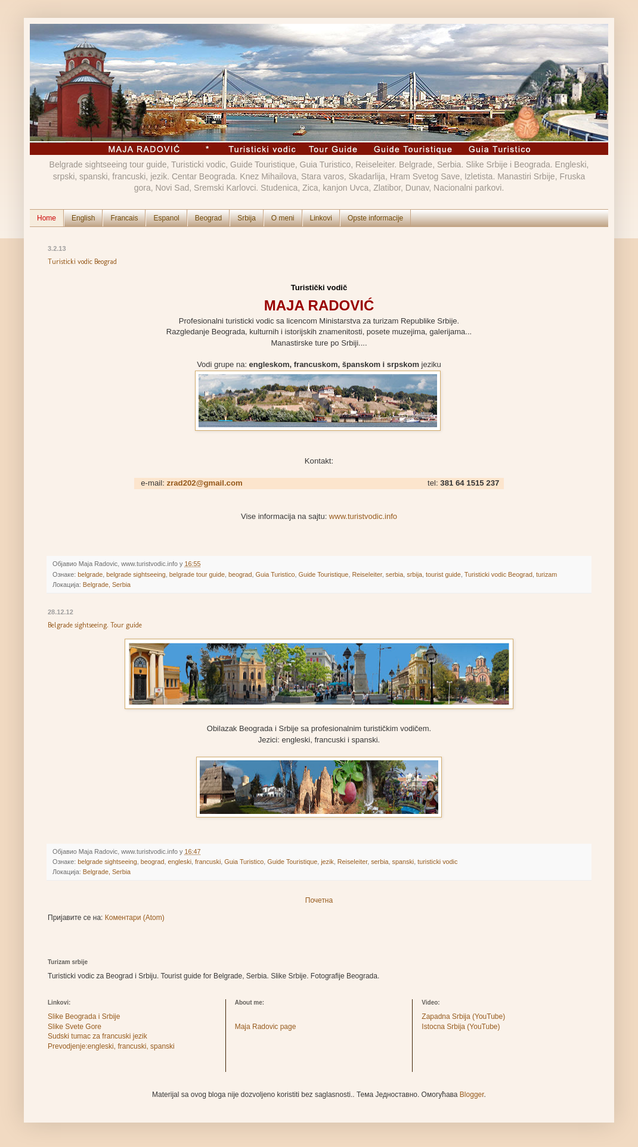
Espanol (166, 218)
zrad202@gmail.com (205, 482)
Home (46, 218)
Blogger (472, 1094)
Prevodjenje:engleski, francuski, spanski (111, 1046)
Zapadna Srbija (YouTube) (463, 1016)
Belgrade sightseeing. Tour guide (95, 625)
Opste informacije (375, 218)
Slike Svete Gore (74, 1026)
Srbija (246, 218)
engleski (179, 861)
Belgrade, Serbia (107, 584)
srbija (414, 574)
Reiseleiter (367, 574)
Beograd (208, 218)
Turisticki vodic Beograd (82, 261)
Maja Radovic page (265, 1026)
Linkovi (321, 218)
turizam (546, 574)
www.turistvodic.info (363, 516)
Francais (124, 218)
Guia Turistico (275, 574)
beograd (240, 574)
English (83, 218)
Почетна (319, 900)
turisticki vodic (437, 861)
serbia (394, 574)
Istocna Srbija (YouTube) (461, 1026)
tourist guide (443, 574)
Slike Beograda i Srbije (84, 1016)
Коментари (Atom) (135, 917)
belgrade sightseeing (136, 574)
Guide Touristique (324, 574)
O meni (283, 218)
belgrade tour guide (197, 574)
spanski (403, 861)
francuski (208, 861)
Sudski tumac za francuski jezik (97, 1036)
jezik (327, 861)
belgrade (90, 574)
